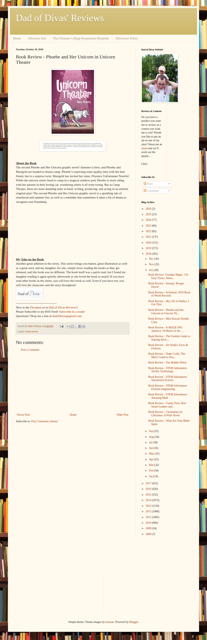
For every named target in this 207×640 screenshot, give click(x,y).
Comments (151, 190)
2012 (149, 511)
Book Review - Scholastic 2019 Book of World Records (169, 294)
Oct (151, 270)
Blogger (133, 621)
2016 (149, 488)
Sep (151, 431)
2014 (149, 500)
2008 (149, 534)
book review (31, 331)
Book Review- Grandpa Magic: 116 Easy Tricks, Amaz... (168, 276)
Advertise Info (37, 38)
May (152, 453)
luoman (109, 621)
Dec (151, 258)
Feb (151, 470)
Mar (151, 464)
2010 (149, 522)
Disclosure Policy (127, 38)
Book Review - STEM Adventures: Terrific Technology (167, 370)
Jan (151, 476)
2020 (149, 242)
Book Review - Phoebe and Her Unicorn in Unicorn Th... (166, 311)
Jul (151, 442)
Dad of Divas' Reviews (60, 18)
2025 (149, 214)
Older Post (123, 414)
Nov (151, 264)
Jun (151, 448)
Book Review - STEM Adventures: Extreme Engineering (167, 387)
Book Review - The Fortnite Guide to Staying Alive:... (169, 338)
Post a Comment (30, 349)
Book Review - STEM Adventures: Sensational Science (167, 378)
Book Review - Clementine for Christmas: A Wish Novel (165, 413)
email (144, 148)
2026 (149, 208)
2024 (149, 219)
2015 (149, 494)
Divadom (35, 307)
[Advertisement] (73, 382)
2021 (149, 236)
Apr (151, 459)
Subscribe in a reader (72, 311)
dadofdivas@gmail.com (67, 316)
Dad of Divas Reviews (62, 307)
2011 (149, 517)
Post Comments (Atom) (44, 421)
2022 (149, 231)
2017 (149, 483)
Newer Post (23, 414)
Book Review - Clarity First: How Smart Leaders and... (167, 405)
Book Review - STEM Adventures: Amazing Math (167, 396)
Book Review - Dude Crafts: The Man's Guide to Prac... (166, 355)
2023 (149, 225)
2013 (149, 505)
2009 (149, 528)
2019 (149, 248)
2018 (149, 253)
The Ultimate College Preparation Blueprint (81, 38)
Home (17, 38)
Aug (151, 436)
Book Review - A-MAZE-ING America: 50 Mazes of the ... (165, 329)
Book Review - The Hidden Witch (167, 362)
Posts (148, 183)
